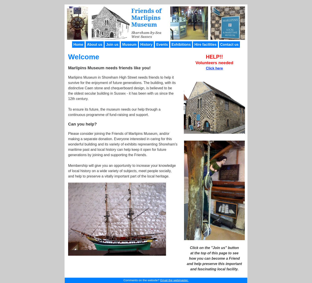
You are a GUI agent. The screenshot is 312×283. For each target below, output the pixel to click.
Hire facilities (205, 44)
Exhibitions (181, 44)
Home (78, 44)
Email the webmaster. (174, 280)
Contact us (229, 44)
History (146, 44)
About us (94, 44)
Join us (112, 44)
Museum (129, 44)
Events (162, 44)
